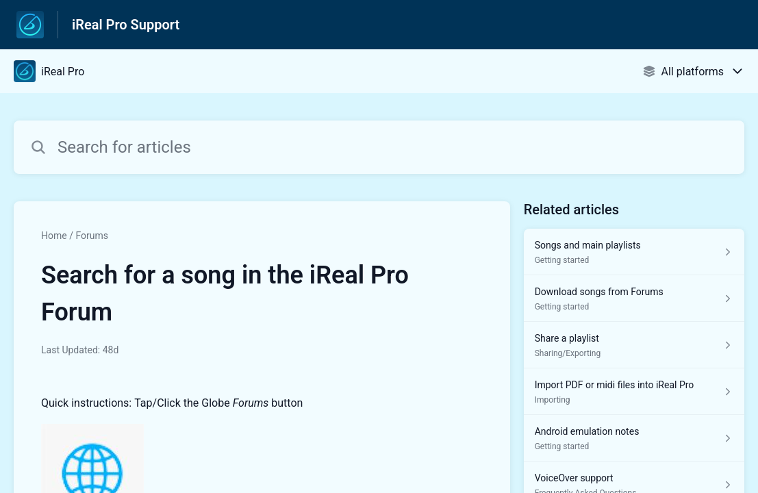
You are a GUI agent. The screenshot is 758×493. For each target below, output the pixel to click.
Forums (91, 235)
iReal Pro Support (125, 24)
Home (54, 235)
